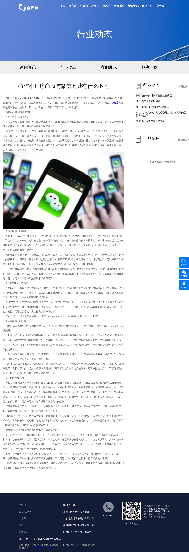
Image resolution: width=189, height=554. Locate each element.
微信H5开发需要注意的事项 (150, 121)
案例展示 (109, 67)
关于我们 (161, 5)
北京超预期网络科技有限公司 (78, 518)
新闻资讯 (133, 5)
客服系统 (119, 5)
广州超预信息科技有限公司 (77, 531)
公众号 (84, 5)
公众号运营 (25, 511)
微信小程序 (155, 511)
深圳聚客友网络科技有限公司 (78, 525)
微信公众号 (155, 508)
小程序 (95, 5)
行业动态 (68, 67)
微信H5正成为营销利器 (148, 101)
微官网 (73, 5)
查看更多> (183, 86)
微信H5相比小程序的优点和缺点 (153, 107)
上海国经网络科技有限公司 (77, 511)
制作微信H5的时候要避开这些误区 (154, 95)
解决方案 (147, 5)
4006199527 (108, 515)
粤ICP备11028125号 (42, 547)
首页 (62, 5)
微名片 (107, 5)
